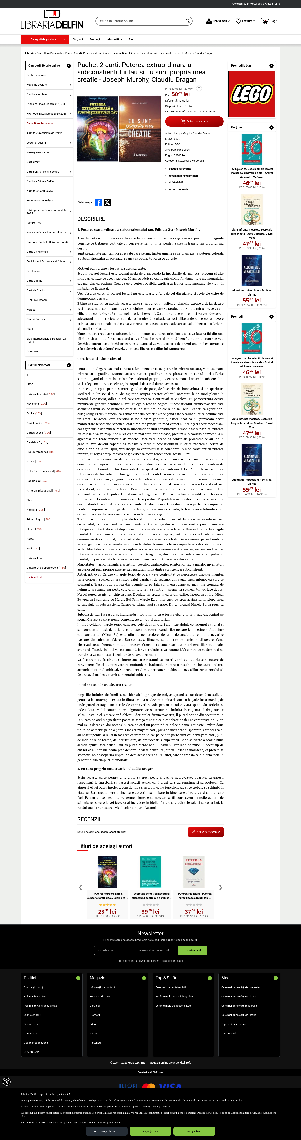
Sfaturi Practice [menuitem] (36, 349)
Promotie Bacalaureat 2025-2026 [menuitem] (46, 143)
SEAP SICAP (31, 1082)
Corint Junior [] (38, 453)
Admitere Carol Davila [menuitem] (40, 221)
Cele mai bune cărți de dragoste (240, 1017)
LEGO (30, 414)
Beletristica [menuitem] (33, 301)
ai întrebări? (176, 212)
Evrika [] (34, 443)
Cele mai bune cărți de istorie (238, 1045)
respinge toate (150, 1131)
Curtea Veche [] (39, 462)
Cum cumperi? (32, 1045)
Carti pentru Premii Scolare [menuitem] (43, 201)
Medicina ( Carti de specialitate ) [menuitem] (46, 262)
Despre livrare (32, 1054)
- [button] (69, 96)
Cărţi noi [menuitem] (78, 39)
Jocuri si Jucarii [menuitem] (36, 172)
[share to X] (107, 232)
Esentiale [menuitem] (32, 381)
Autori (93, 1063)
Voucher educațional (36, 1072)
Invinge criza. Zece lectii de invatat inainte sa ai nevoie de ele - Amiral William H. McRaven (252, 203)
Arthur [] (34, 491)
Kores (30, 569)
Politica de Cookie (35, 1026)
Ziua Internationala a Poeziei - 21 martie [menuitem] (46, 370)
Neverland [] (37, 434)
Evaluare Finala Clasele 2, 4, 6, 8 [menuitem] (46, 134)
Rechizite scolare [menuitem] (37, 105)
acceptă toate (194, 1131)
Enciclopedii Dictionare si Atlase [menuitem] (46, 291)
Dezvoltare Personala (191, 190)
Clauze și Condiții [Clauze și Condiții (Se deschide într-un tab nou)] (262, 1112)
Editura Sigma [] (39, 549)
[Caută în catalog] (188, 21)
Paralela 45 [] (37, 472)
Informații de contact (102, 1017)
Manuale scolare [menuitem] (37, 114)
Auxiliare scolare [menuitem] (37, 124)
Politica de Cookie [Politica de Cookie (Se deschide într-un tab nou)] (232, 1100)
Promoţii (95, 1045)
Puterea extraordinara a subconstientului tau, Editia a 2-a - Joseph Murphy (107, 928)
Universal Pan (35, 588)
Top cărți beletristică (233, 1054)
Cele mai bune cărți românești (239, 1026)
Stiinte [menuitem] (30, 359)
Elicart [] (34, 559)
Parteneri (95, 1072)
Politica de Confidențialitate (40, 1036)
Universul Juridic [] (41, 424)
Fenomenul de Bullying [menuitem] (40, 230)
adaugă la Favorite (180, 199)
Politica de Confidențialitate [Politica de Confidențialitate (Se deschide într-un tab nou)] (234, 1112)
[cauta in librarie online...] (139, 21)
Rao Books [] (37, 511)
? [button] (199, 118)
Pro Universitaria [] (41, 482)
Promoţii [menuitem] (94, 39)
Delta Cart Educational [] (44, 501)
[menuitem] (45, 39)
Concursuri (30, 1063)
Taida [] (33, 578)
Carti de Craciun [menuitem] (36, 320)
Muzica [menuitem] (31, 339)
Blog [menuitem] (131, 39)
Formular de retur (100, 1026)
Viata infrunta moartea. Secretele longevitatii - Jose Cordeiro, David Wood (251, 264)
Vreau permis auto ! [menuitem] (38, 182)
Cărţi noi (95, 1036)
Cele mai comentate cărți (171, 1017)
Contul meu (218, 21)
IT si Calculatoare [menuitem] (37, 330)
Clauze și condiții (34, 1017)
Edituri (93, 1054)
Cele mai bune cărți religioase (239, 1036)
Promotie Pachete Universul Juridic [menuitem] (48, 272)
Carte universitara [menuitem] (37, 282)
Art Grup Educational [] (43, 520)
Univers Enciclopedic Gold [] (46, 598)
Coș (269, 21)
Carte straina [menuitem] (34, 310)
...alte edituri (34, 607)
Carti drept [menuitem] (33, 192)
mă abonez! (192, 980)
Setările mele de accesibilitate (174, 1036)
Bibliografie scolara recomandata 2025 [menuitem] (47, 242)
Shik (29, 530)
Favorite (245, 21)
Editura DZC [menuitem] (34, 253)
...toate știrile (229, 1063)
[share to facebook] (98, 232)
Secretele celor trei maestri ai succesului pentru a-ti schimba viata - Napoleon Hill (151, 928)
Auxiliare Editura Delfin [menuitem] (40, 211)
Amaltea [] (36, 539)
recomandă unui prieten (183, 205)
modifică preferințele (106, 1131)
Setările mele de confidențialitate (175, 1026)
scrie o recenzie (178, 219)
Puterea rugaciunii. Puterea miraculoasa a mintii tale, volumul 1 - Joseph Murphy (194, 928)
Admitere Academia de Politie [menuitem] (44, 163)
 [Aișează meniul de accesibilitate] (6, 1081)
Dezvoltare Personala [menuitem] (40, 153)
